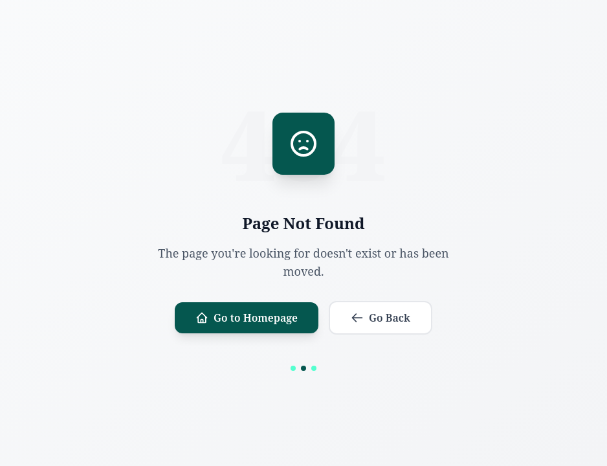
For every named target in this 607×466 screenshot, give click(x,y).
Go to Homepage (246, 318)
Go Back (380, 318)
